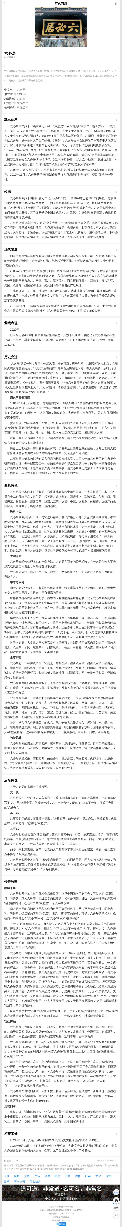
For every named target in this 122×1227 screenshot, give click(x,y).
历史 (57, 1176)
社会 (88, 1176)
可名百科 (61, 4)
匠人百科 (66, 1220)
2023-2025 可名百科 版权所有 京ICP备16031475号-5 (60, 1210)
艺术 (67, 1176)
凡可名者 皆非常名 (61, 1217)
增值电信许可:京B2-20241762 (61, 1214)
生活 (37, 1176)
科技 (108, 1176)
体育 (78, 1176)
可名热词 (19, 1181)
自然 (17, 1176)
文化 (98, 1176)
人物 (6, 1176)
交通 (27, 1176)
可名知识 (35, 1181)
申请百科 (69, 1207)
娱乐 (6, 1181)
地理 (47, 1176)
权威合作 (61, 1207)
